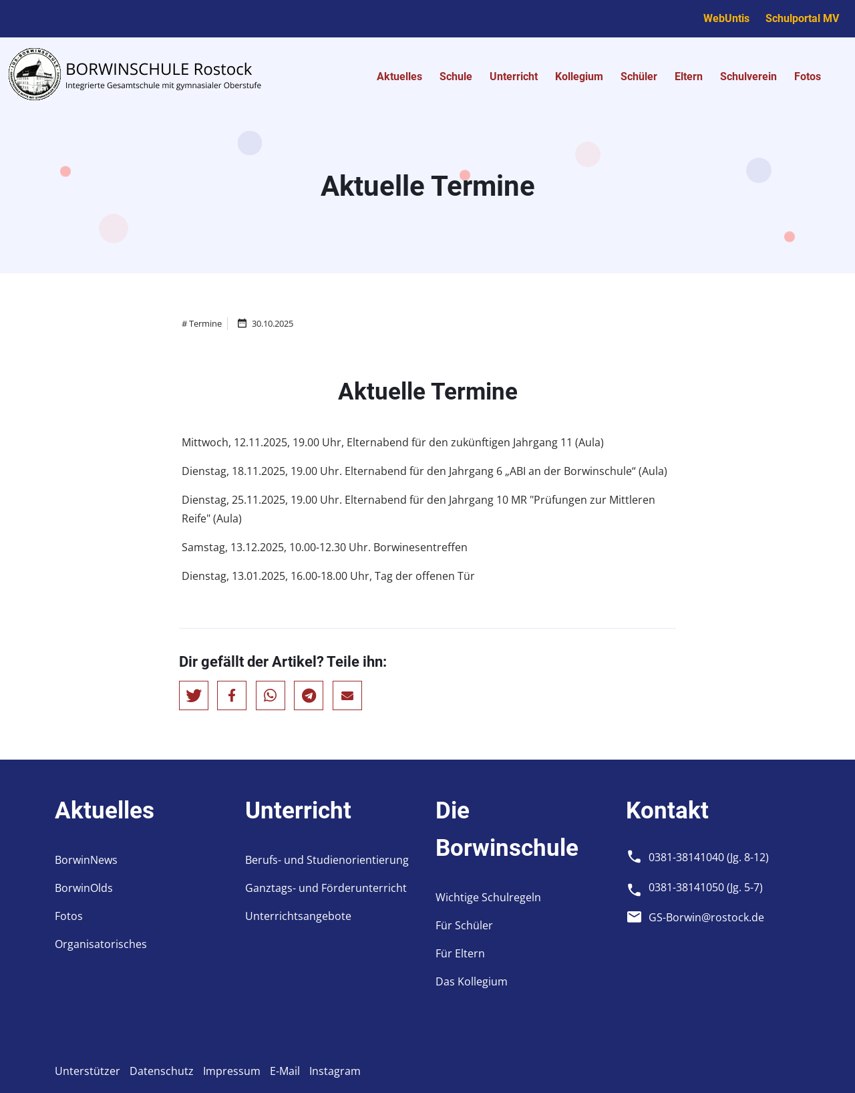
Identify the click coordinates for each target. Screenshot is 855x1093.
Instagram (335, 1071)
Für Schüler (464, 925)
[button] (193, 695)
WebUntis (726, 18)
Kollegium (579, 76)
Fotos (807, 76)
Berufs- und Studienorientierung (327, 859)
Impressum (232, 1071)
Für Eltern (460, 953)
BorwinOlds (84, 888)
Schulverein (748, 76)
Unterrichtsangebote (298, 916)
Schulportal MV (802, 18)
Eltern (689, 76)
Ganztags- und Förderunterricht (326, 888)
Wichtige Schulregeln (488, 897)
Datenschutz (162, 1071)
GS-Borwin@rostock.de (706, 917)
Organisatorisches (101, 944)
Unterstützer (87, 1071)
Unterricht (514, 76)
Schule (456, 76)
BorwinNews (86, 859)
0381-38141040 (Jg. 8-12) (709, 857)
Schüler (639, 76)
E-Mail (285, 1071)
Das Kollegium (472, 981)
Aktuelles (399, 76)
